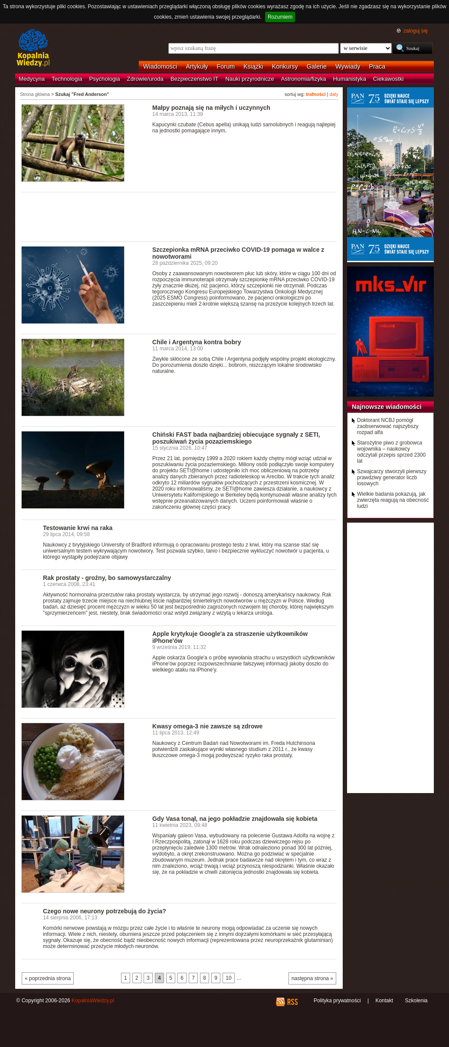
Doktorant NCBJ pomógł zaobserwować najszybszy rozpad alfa (387, 426)
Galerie (317, 66)
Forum (226, 66)
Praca (377, 66)
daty (334, 94)
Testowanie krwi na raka (77, 527)
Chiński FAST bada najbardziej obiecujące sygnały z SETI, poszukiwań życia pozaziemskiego (236, 438)
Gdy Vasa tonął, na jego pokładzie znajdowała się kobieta (235, 818)
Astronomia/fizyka (303, 79)
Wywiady (347, 66)
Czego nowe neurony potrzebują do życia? (104, 911)
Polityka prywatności (337, 1001)
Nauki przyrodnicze (250, 79)
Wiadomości (160, 66)
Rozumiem (280, 17)
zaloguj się (415, 31)
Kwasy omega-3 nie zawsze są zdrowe (207, 726)
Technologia (67, 79)
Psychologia (104, 79)
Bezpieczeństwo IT (194, 79)
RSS (292, 1002)
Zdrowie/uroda (145, 79)
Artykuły (197, 66)
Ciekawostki (388, 79)
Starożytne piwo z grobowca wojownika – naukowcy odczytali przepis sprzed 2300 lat (391, 452)
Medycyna (32, 79)
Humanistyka (349, 79)
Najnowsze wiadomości (387, 406)
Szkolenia (416, 1001)
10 (228, 978)
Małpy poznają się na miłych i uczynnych (211, 107)
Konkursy (285, 66)
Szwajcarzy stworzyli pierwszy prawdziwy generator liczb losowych (391, 477)
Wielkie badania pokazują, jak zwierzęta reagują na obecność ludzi (393, 500)
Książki (253, 66)
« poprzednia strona (48, 978)
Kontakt (384, 1001)
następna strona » (312, 978)
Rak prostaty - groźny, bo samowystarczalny (107, 577)
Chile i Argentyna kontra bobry (196, 342)
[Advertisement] (179, 216)
